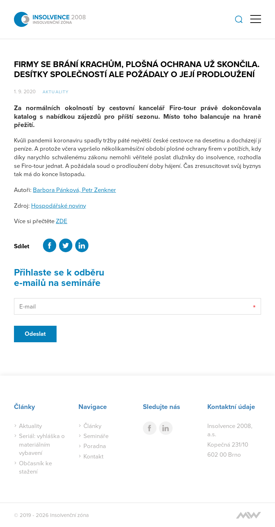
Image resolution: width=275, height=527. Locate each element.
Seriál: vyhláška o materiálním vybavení (42, 444)
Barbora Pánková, (57, 189)
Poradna (94, 446)
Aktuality (56, 92)
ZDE (61, 221)
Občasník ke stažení (35, 467)
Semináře (95, 436)
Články (92, 426)
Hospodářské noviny (58, 205)
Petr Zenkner (99, 189)
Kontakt (93, 456)
